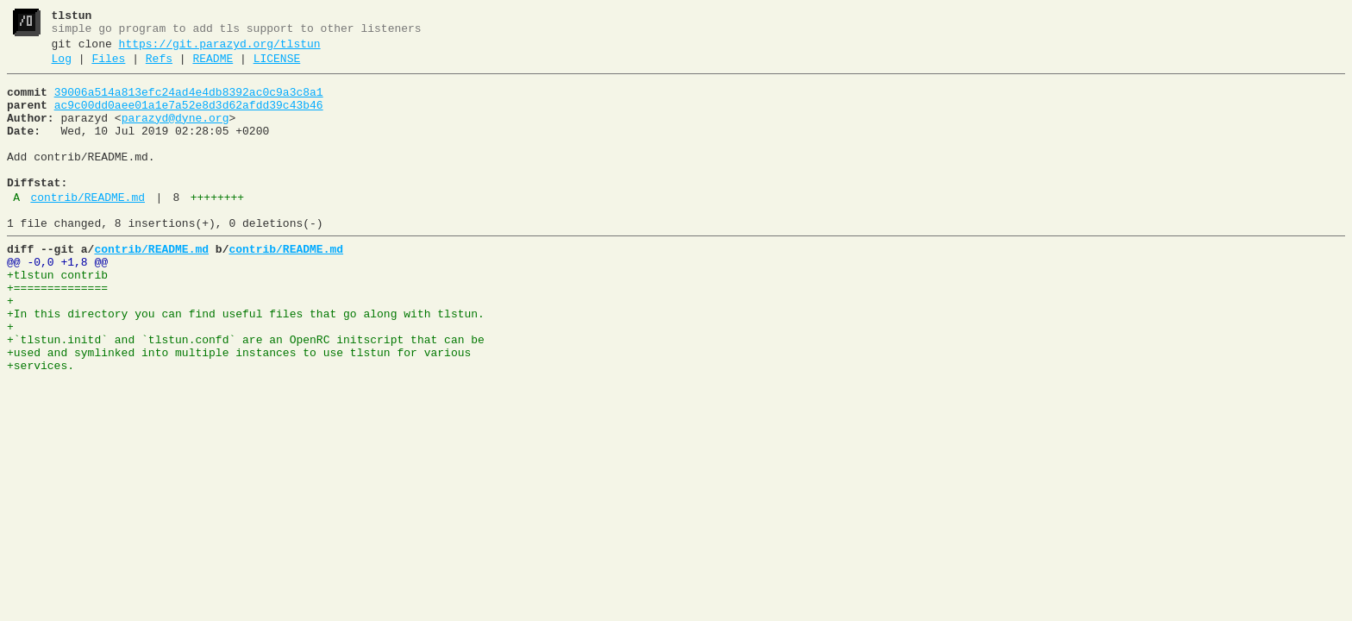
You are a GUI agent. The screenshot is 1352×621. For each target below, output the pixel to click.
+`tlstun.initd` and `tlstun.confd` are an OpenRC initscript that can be (246, 394)
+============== (57, 332)
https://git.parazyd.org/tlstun (220, 49)
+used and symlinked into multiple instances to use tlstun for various (239, 409)
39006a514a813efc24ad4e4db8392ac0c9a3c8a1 (188, 102)
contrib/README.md (87, 228)
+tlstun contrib (57, 316)
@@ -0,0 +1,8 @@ (57, 301)
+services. (40, 425)
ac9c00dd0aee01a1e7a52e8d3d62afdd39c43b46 (188, 118)
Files (108, 66)
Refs (159, 66)
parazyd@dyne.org (175, 133)
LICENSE (277, 66)
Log (62, 66)
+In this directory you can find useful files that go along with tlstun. (246, 363)
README (212, 66)
